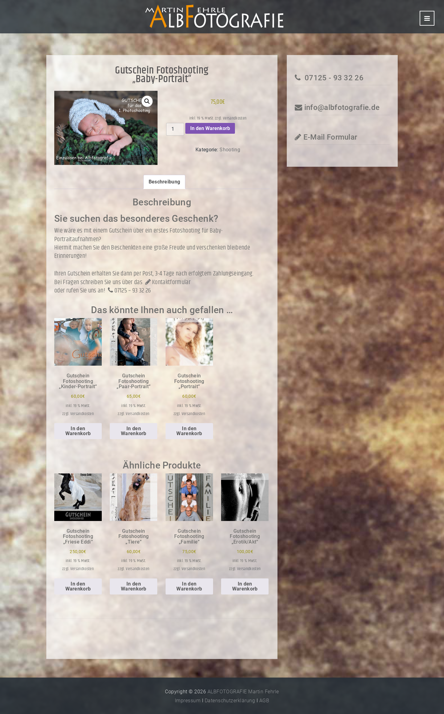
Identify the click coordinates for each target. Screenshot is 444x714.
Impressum (187, 701)
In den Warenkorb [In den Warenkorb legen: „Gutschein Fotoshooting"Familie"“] (189, 586)
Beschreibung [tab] (164, 182)
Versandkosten (234, 118)
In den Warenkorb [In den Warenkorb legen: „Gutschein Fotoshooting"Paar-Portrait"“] (133, 431)
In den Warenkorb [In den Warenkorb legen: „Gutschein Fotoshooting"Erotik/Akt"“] (245, 586)
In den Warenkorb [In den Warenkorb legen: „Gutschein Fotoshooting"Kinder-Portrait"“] (78, 431)
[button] (147, 101)
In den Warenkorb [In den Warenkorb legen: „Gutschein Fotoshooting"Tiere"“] (133, 586)
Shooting (230, 150)
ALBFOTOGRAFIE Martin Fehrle (243, 692)
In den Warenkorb (210, 128)
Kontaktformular (167, 282)
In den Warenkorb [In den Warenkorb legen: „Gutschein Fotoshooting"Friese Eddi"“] (78, 586)
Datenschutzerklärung (230, 701)
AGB (264, 701)
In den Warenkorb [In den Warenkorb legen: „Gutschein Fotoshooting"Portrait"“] (189, 431)
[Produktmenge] (175, 129)
